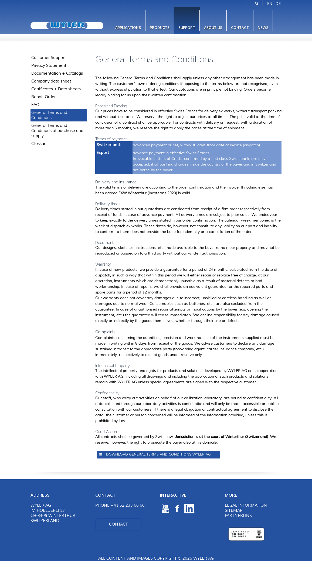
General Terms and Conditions (49, 115)
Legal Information (246, 505)
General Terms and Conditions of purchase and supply (57, 130)
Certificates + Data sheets (56, 89)
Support (186, 27)
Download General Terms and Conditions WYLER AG (158, 454)
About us (213, 27)
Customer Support (48, 57)
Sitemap (233, 510)
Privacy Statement (48, 65)
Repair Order (43, 97)
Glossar (38, 143)
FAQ (35, 104)
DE (278, 3)
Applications (128, 27)
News (263, 27)
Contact (240, 27)
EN (269, 3)
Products (159, 27)
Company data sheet (51, 81)
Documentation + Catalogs (57, 73)
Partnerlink (238, 515)
